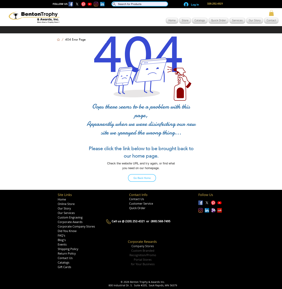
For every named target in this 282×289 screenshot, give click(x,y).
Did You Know (67, 231)
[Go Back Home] (142, 178)
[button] (271, 13)
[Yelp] (219, 210)
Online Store (66, 204)
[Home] (58, 39)
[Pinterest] (83, 4)
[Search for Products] (139, 3)
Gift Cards (64, 267)
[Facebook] (71, 4)
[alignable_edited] (213, 210)
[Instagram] (96, 4)
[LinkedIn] (102, 4)
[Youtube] (89, 4)
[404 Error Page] (75, 39)
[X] (77, 4)
